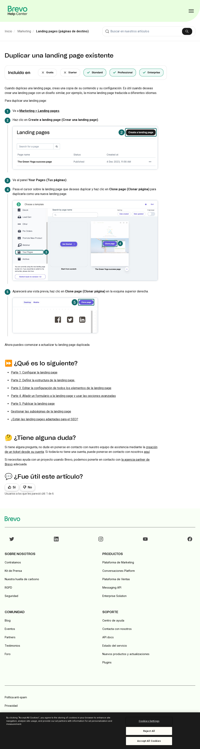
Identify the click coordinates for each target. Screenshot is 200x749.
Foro (8, 654)
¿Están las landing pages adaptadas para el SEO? (44, 419)
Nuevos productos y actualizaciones (125, 654)
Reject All (149, 731)
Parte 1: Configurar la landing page (34, 372)
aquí (147, 452)
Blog (8, 620)
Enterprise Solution (114, 596)
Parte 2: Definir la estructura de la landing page (43, 380)
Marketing (24, 31)
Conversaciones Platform (118, 570)
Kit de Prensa (13, 570)
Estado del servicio (114, 645)
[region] (100, 730)
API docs (108, 637)
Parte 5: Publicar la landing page (33, 403)
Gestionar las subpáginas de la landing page (41, 411)
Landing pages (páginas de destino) (62, 31)
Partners (10, 637)
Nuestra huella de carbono (22, 579)
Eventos (10, 628)
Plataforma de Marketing (118, 562)
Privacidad (11, 705)
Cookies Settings (149, 721)
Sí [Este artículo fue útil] (14, 487)
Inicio (8, 31)
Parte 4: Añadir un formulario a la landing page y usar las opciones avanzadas (63, 396)
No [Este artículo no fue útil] (30, 487)
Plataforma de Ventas (116, 579)
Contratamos (13, 562)
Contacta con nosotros (117, 628)
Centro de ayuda (113, 620)
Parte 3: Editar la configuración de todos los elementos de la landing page (61, 388)
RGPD (8, 587)
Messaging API (111, 587)
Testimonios (12, 645)
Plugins (107, 662)
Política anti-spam (16, 697)
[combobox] (148, 31)
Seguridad (11, 596)
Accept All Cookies (149, 740)
